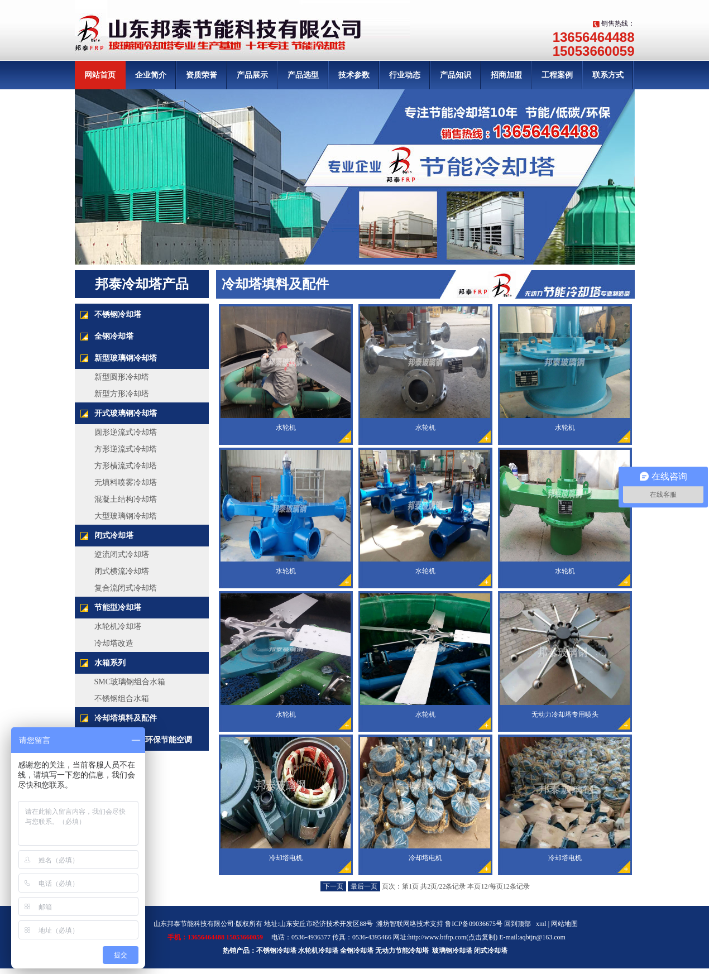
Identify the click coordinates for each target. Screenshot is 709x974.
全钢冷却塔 (113, 336)
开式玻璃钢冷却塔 (125, 413)
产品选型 (303, 75)
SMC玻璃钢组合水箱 (130, 682)
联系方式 (608, 75)
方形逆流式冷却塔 (125, 449)
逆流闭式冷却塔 (121, 554)
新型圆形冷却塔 (121, 377)
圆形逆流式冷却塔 (125, 432)
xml (541, 924)
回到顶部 (517, 924)
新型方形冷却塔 (121, 394)
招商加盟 (506, 75)
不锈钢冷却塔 (117, 314)
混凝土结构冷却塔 (125, 499)
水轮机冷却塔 (117, 626)
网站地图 (564, 924)
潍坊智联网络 (396, 924)
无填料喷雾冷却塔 (125, 482)
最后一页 (364, 886)
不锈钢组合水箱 (121, 698)
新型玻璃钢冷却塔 (125, 358)
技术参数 (354, 75)
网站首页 (100, 75)
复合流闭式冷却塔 (125, 588)
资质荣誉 (201, 75)
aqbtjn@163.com (542, 937)
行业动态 (404, 75)
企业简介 (150, 75)
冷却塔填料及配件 (125, 718)
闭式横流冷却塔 (121, 571)
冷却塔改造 (113, 643)
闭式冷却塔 (113, 535)
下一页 (333, 886)
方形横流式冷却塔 (125, 466)
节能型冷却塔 (117, 607)
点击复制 (481, 937)
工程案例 (557, 75)
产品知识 (455, 75)
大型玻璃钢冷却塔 (125, 516)
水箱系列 (110, 663)
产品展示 (252, 75)
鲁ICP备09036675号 (473, 924)
